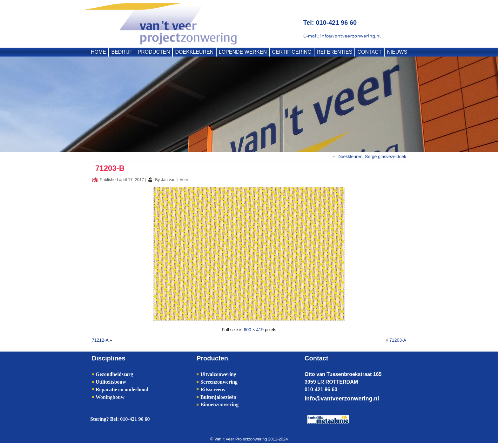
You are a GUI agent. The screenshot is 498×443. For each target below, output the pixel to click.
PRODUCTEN (154, 52)
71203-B (109, 168)
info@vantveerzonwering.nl (342, 398)
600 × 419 (254, 329)
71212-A (100, 340)
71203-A (397, 340)
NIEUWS (397, 52)
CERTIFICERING (291, 52)
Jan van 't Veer (174, 179)
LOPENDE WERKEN (243, 52)
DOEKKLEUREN (194, 52)
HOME (98, 52)
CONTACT (370, 52)
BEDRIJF (121, 52)
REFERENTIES (334, 52)
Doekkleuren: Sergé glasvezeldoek (369, 156)
